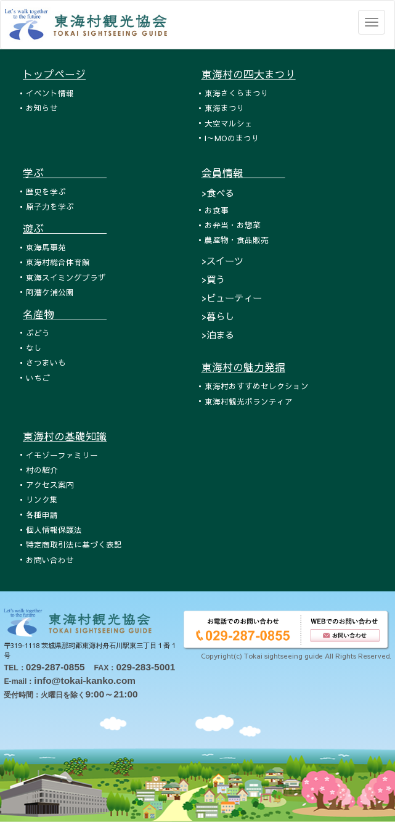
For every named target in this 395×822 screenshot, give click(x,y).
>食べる (218, 192)
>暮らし (218, 316)
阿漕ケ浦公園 (50, 292)
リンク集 (42, 499)
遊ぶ (65, 228)
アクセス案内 (50, 484)
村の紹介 (42, 469)
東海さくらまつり (237, 93)
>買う (213, 279)
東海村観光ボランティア (249, 401)
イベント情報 (50, 93)
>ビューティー (232, 297)
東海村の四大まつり (249, 74)
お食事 (217, 210)
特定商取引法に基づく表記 (74, 544)
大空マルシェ (229, 123)
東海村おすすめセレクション (257, 385)
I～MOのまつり (232, 138)
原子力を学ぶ (50, 206)
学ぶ (65, 172)
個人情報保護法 (54, 529)
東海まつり (225, 107)
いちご (38, 377)
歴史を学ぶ (46, 191)
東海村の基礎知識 (65, 436)
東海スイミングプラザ (66, 277)
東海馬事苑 (46, 247)
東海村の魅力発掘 (243, 367)
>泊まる (218, 334)
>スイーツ (222, 260)
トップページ (54, 74)
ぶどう (38, 332)
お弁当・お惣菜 (233, 225)
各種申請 (42, 514)
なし (34, 347)
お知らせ (42, 107)
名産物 (65, 313)
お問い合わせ (50, 559)
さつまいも (46, 362)
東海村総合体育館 (58, 262)
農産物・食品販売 (237, 239)
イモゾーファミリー (62, 455)
